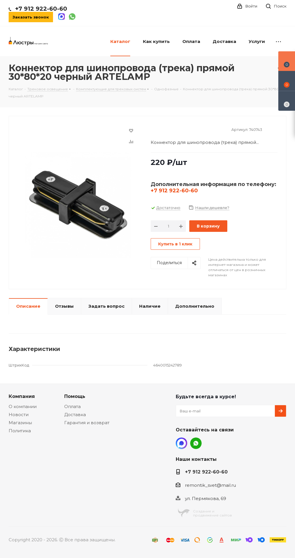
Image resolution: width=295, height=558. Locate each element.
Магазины (20, 422)
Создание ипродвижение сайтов (212, 513)
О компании (23, 406)
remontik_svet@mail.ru (210, 485)
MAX (181, 443)
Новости (19, 414)
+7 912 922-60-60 (41, 8)
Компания (22, 396)
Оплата (72, 406)
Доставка (75, 414)
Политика (20, 430)
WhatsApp (196, 443)
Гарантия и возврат (86, 422)
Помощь (74, 396)
